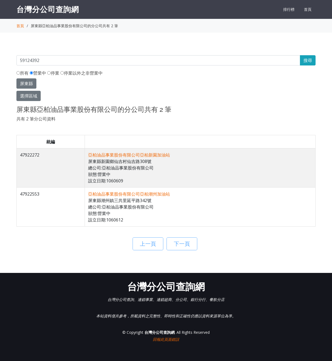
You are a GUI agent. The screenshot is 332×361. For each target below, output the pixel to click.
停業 (53, 73)
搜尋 (307, 60)
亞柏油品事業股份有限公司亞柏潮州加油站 (129, 194)
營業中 (38, 73)
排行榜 (289, 9)
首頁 (308, 9)
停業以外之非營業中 (81, 73)
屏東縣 (26, 83)
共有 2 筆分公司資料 (36, 119)
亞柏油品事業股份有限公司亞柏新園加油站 (129, 155)
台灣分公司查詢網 (47, 9)
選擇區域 (28, 96)
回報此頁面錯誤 (166, 339)
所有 (22, 73)
